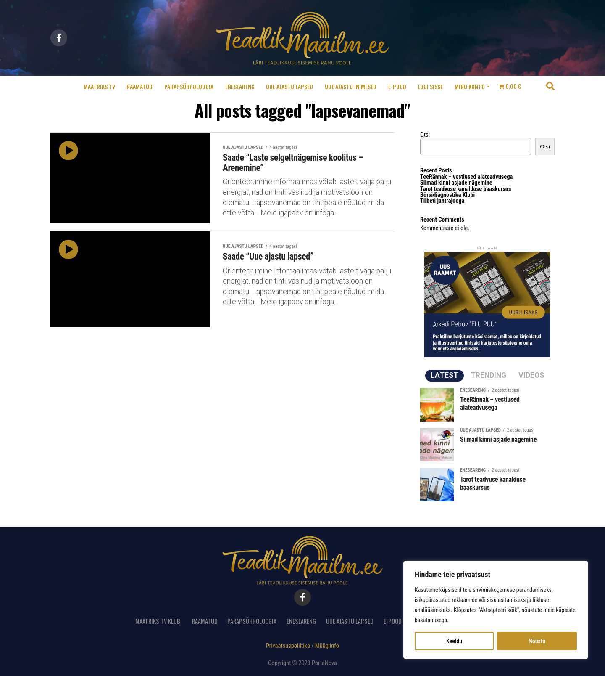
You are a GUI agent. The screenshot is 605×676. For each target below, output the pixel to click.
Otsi (425, 134)
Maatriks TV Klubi (158, 621)
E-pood (397, 86)
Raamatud (139, 86)
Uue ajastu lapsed (289, 86)
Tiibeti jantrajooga (442, 200)
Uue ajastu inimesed (350, 86)
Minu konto (470, 86)
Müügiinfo (327, 645)
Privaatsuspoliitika (288, 645)
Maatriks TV (99, 86)
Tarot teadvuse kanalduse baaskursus (465, 189)
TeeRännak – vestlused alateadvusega (466, 176)
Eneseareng (240, 86)
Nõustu (537, 641)
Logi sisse (430, 86)
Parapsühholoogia (188, 86)
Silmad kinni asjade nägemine (456, 182)
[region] (495, 610)
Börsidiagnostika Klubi (447, 195)
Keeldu (454, 641)
